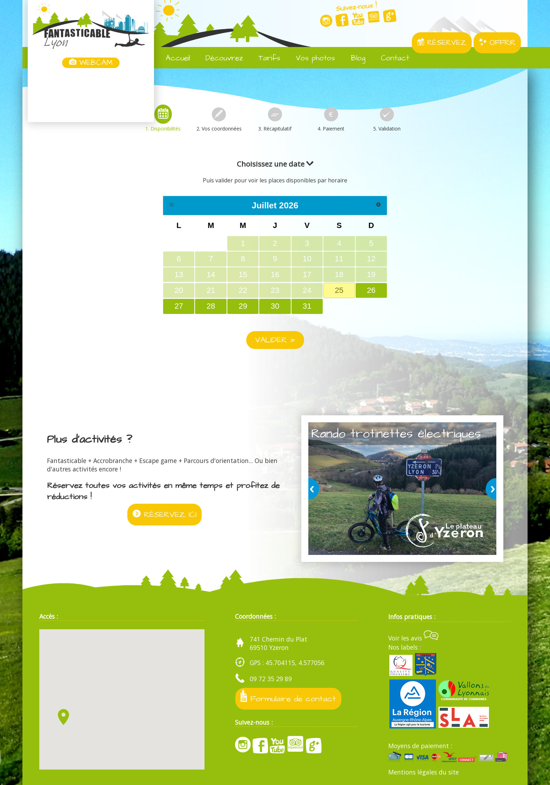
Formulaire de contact (288, 697)
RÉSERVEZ (442, 43)
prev (315, 488)
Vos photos (310, 58)
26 (371, 290)
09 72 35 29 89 (271, 679)
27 (178, 306)
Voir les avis (413, 638)
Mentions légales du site (423, 772)
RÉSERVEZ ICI (164, 514)
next (489, 488)
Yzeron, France (91, 95)
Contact (390, 58)
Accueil (172, 58)
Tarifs (264, 58)
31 (307, 306)
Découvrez (219, 58)
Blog (352, 58)
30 (275, 306)
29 (243, 306)
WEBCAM (91, 63)
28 (211, 306)
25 (339, 290)
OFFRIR (497, 43)
